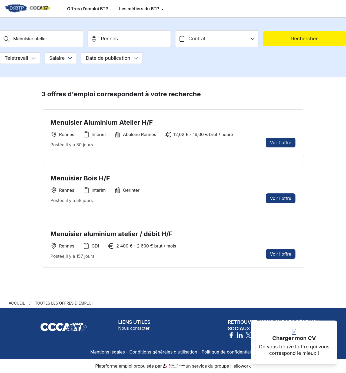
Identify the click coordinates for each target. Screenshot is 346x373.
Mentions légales (107, 352)
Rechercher (304, 38)
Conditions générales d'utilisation (163, 352)
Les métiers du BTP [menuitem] (139, 8)
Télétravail (20, 58)
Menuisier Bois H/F (80, 178)
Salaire (60, 58)
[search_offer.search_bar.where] (129, 38)
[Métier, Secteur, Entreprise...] (41, 38)
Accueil (17, 303)
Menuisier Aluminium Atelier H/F (102, 122)
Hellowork (240, 366)
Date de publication (112, 58)
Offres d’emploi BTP (87, 8)
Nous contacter (133, 328)
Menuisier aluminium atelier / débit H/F (112, 235)
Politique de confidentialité (229, 352)
